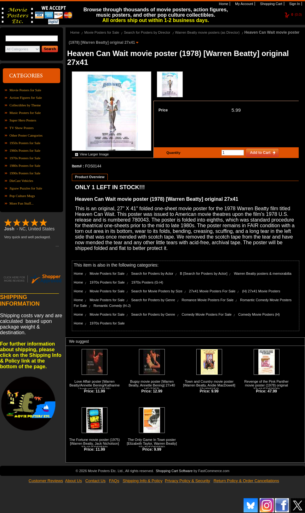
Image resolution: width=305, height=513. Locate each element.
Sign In (294, 4)
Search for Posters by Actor (152, 273)
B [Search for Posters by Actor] (203, 273)
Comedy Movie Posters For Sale (207, 314)
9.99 (214, 391)
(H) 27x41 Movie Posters (261, 291)
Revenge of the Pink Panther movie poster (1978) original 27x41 (266, 385)
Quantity (172, 153)
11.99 (100, 391)
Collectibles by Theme (25, 105)
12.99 (157, 391)
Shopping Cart (270, 4)
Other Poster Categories (26, 135)
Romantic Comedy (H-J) (112, 305)
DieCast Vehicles (21, 181)
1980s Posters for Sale (24, 165)
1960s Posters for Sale (24, 150)
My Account (243, 4)
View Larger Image (94, 154)
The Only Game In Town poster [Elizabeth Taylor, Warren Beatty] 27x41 (152, 443)
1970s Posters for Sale (24, 158)
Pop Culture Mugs (22, 196)
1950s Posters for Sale (24, 143)
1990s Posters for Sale (24, 173)
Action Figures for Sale (25, 97)
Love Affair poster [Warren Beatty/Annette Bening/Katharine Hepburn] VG (94, 385)
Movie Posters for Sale (25, 90)
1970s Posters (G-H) (147, 282)
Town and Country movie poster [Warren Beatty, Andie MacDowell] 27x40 (209, 385)
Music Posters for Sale (25, 113)
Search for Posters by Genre (153, 300)
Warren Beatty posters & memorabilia (262, 273)
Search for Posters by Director (147, 32)
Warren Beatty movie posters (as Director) (207, 32)
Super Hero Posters (22, 120)
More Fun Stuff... (21, 203)
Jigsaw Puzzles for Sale (25, 188)
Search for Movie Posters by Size (156, 291)
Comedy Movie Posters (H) (259, 314)
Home (223, 4)
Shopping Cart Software (174, 471)
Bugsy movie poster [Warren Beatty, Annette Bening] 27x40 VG (152, 385)
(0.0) (296, 14)
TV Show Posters (21, 128)
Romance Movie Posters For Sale (207, 300)
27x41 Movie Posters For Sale (212, 291)
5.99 (236, 110)
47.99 (272, 391)
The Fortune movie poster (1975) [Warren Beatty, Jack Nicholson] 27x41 (94, 443)
